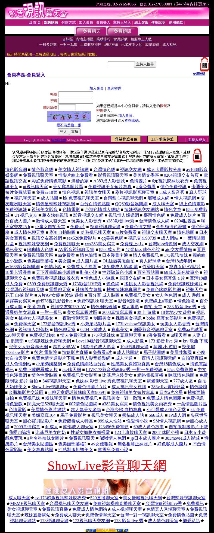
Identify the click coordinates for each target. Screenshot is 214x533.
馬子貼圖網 (154, 352)
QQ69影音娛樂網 (131, 203)
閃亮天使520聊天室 (45, 404)
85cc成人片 (109, 249)
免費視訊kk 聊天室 (95, 301)
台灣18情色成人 (170, 364)
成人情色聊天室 (29, 232)
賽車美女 (120, 329)
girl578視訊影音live (54, 301)
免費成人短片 (183, 215)
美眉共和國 (181, 352)
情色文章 (172, 209)
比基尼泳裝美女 (117, 375)
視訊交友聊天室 (157, 232)
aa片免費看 (126, 232)
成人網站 (169, 238)
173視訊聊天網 (54, 520)
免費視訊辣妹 (42, 335)
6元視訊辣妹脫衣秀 (170, 181)
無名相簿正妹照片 (134, 444)
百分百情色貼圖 (95, 203)
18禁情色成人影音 (97, 346)
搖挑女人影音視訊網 (143, 283)
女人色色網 (166, 295)
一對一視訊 (51, 312)
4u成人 (51, 426)
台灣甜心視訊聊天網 (123, 198)
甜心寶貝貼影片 (38, 421)
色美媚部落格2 (72, 444)
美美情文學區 (146, 175)
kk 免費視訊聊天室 (81, 198)
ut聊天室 (179, 335)
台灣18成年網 (179, 261)
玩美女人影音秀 (86, 221)
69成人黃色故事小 (181, 272)
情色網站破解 (104, 306)
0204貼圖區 (185, 221)
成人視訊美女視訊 (128, 386)
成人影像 (135, 341)
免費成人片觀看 (82, 266)
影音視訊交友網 (88, 215)
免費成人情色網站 (89, 509)
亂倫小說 (88, 272)
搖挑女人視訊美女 (35, 318)
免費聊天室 (25, 323)
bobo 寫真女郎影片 (164, 318)
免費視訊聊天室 (38, 175)
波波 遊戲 (74, 295)
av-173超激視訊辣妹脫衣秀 (60, 497)
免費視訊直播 (55, 509)
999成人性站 (110, 421)
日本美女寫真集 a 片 (165, 278)
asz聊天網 (72, 369)
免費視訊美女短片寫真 (110, 186)
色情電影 (71, 209)
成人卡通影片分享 (164, 169)
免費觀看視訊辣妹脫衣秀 (55, 278)
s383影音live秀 (120, 221)
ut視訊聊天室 (35, 186)
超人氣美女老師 (86, 409)
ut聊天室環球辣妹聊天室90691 (77, 392)
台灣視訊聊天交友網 (69, 503)
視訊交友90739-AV (68, 306)
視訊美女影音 (45, 209)
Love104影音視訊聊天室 (99, 341)
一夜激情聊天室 (73, 318)
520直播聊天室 (104, 497)
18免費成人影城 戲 (120, 266)
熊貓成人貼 (133, 415)
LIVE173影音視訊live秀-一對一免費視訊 (124, 369)
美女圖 (64, 261)
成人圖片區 (87, 261)
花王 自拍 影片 (19, 295)
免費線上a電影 (158, 301)
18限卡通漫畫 (18, 272)
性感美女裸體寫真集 (130, 364)
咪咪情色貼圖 (181, 375)
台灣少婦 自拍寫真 (124, 409)
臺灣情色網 (154, 215)
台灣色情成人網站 (102, 209)
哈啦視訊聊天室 (95, 232)
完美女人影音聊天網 (28, 346)
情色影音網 (58, 140)
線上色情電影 (192, 203)
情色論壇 (88, 255)
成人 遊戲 (191, 295)
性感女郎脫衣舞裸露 (90, 432)
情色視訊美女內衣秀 (152, 404)
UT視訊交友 (25, 215)
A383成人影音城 (109, 181)
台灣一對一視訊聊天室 (142, 515)
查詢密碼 (114, 88)
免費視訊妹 (16, 209)
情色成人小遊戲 (99, 278)
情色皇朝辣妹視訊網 (55, 203)
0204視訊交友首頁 (181, 175)
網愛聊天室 (158, 381)
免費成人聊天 (68, 515)
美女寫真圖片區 (68, 186)
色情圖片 (138, 181)
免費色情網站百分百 (86, 364)
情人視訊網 (185, 198)
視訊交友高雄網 (47, 238)
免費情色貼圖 (181, 515)
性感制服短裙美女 (75, 449)
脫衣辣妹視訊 (55, 215)
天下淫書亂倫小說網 (55, 272)
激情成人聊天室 (51, 221)
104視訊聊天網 (134, 346)
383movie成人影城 (182, 438)
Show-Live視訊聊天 (50, 386)
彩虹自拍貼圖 (62, 232)
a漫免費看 (146, 186)
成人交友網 (193, 243)
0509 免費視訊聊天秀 (47, 283)
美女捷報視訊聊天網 (142, 497)
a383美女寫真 (115, 404)
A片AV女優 (49, 295)
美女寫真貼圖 (40, 449)
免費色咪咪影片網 (163, 289)
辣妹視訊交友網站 (141, 209)
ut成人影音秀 (171, 192)
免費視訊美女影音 (80, 375)
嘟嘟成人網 (158, 198)
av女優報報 (102, 444)
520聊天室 (15, 335)
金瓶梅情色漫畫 (171, 226)
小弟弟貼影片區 (95, 323)
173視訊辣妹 (176, 255)
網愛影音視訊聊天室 (153, 329)
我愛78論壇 (19, 432)
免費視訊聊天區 (38, 255)
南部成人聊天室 (78, 426)
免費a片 (77, 226)
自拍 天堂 (153, 306)
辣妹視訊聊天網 (105, 226)
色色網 (112, 283)
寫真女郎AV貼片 (185, 266)
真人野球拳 (150, 261)
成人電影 (130, 306)
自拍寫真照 (192, 358)
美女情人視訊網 (73, 169)
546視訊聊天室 (56, 381)
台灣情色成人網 (154, 221)
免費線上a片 (132, 243)
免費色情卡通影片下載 (53, 358)
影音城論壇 (129, 301)
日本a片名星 (171, 392)
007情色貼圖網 (83, 404)
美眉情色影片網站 (48, 409)
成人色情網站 (18, 364)
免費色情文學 (138, 226)
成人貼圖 (49, 198)
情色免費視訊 (173, 186)
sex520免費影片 (82, 238)
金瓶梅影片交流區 (26, 392)
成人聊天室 (163, 203)
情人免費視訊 (146, 255)
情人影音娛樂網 (95, 358)
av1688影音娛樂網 (22, 266)
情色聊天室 (65, 329)
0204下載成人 (93, 329)
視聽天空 (194, 289)
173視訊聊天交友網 (91, 520)
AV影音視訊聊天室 (76, 249)
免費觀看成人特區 (75, 421)
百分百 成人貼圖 (104, 295)
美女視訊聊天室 (22, 509)
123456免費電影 (113, 426)
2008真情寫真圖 (117, 312)
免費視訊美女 (138, 295)
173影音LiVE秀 (87, 283)
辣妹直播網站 (37, 515)
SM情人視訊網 (167, 421)
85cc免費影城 (180, 369)
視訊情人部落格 (33, 329)
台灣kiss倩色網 (162, 243)
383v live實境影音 (168, 386)
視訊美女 (14, 249)
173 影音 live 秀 (163, 341)
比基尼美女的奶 (50, 432)
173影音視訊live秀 (58, 323)
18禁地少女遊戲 (176, 312)
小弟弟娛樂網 (49, 364)
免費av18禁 (46, 192)
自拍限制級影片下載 (188, 426)
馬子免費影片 (73, 415)
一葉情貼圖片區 (192, 404)
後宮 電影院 (45, 352)
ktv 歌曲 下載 (195, 341)
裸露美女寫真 (18, 301)
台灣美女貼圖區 (38, 444)
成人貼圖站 (128, 352)
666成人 (156, 415)
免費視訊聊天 (67, 243)
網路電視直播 (150, 375)
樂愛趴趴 (191, 520)
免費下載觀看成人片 (38, 369)
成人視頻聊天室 (126, 509)
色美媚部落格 (40, 261)
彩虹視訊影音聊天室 (134, 192)
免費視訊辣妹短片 (185, 283)
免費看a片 (102, 352)
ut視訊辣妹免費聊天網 (49, 341)
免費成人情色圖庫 (164, 398)
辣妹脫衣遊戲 (89, 289)
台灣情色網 (104, 169)
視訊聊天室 (25, 198)
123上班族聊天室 (130, 432)
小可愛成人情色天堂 (166, 409)
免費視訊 (195, 503)
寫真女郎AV (64, 346)
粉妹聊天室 (56, 398)
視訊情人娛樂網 (123, 215)
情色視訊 (71, 192)
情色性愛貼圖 (45, 375)
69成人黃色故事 (149, 426)
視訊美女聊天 (98, 192)
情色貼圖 (185, 232)
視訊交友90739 (142, 238)
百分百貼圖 (148, 272)
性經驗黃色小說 (117, 272)
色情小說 (53, 266)
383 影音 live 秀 (182, 306)
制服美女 (102, 318)
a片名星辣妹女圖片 (45, 438)
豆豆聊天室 (131, 335)
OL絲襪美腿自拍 (118, 261)
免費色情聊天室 (100, 515)
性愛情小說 (137, 421)
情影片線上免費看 (75, 175)
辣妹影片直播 (75, 352)
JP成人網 (177, 415)
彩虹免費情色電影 (49, 181)
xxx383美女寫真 (100, 243)
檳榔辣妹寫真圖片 (124, 289)
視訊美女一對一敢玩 (122, 398)
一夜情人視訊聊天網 (156, 358)
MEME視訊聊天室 (27, 503)
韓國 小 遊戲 (165, 346)
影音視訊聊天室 (113, 175)
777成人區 (183, 381)
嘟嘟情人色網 (40, 249)
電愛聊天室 (60, 289)
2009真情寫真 (27, 426)
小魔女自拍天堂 (50, 226)
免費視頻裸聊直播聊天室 (117, 503)
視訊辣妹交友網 (33, 243)
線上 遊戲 (146, 312)
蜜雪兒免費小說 (113, 449)
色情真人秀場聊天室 (165, 509)
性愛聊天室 (153, 266)
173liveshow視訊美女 (135, 323)
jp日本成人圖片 (145, 438)
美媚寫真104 (43, 415)
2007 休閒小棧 (165, 432)
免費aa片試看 (190, 329)
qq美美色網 (112, 238)
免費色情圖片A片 (90, 386)
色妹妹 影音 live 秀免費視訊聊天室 (109, 381)
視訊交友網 (131, 169)
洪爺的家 (80, 181)
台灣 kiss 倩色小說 (142, 249)
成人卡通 (124, 358)
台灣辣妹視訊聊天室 (186, 497)
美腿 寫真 (36, 306)
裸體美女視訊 (129, 318)
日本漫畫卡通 (115, 255)
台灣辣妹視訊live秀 (163, 503)
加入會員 (96, 88)
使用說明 (199, 73)
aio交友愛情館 (178, 249)
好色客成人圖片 (172, 444)
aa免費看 (66, 255)
